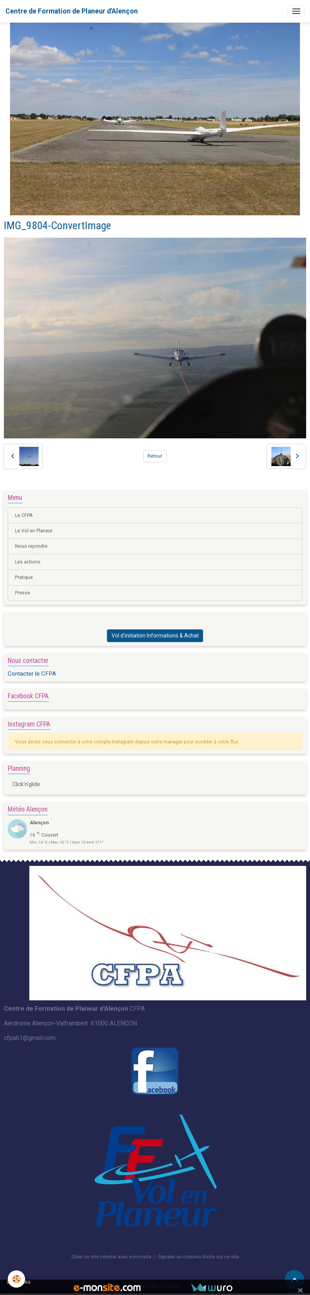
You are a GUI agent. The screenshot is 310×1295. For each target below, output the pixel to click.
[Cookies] (16, 1279)
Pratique (24, 577)
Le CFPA (23, 515)
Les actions (28, 562)
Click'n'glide (26, 784)
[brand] (71, 11)
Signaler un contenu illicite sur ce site (198, 1257)
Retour (154, 456)
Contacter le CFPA (32, 673)
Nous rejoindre (31, 546)
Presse (22, 592)
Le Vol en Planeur (34, 530)
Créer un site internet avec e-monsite (111, 1257)
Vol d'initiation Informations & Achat (155, 635)
